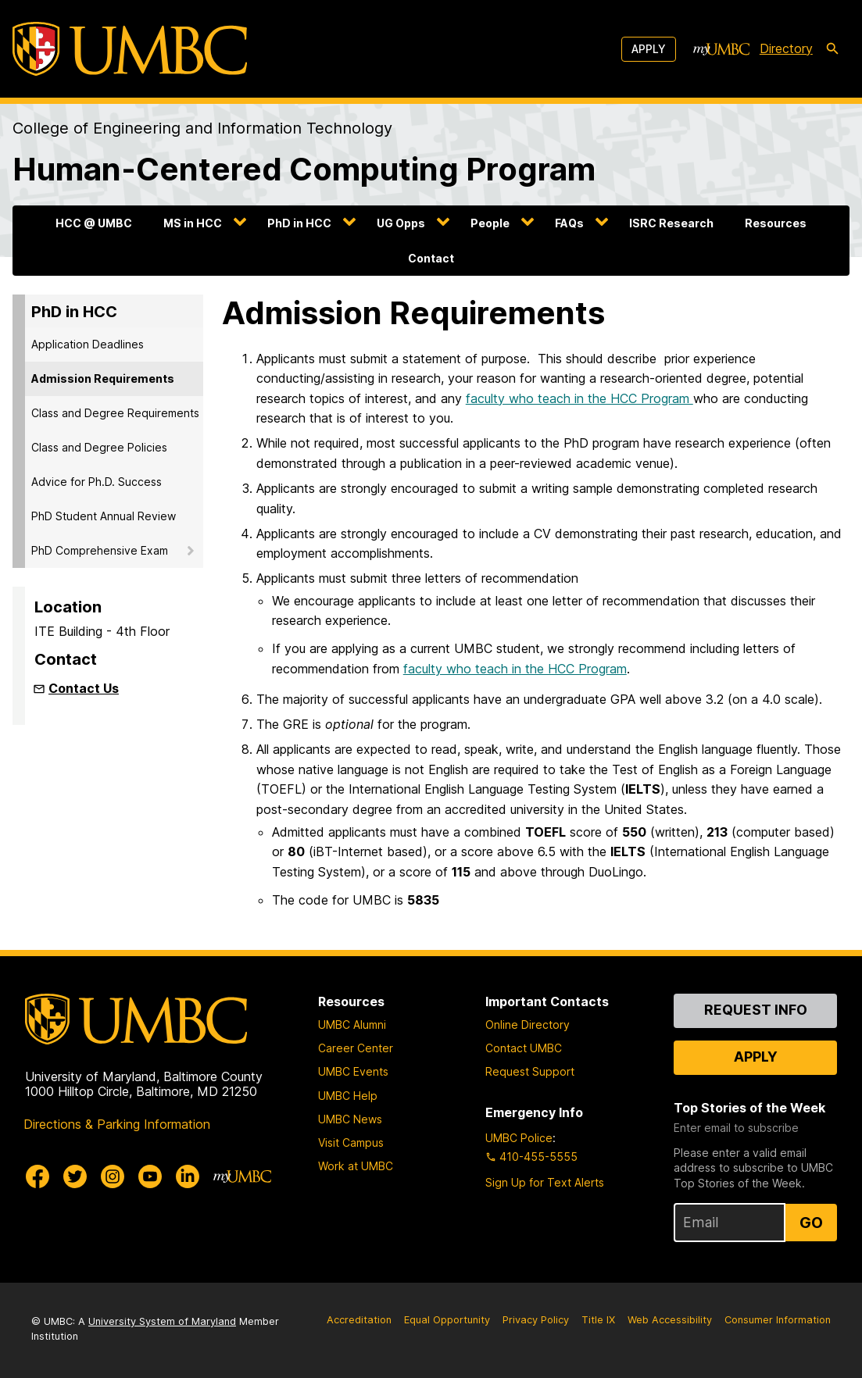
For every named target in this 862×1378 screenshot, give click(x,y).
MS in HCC (192, 223)
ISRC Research (671, 223)
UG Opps (401, 223)
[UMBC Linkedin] (187, 1176)
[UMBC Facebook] (37, 1176)
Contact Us (83, 688)
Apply (648, 48)
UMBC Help (347, 1095)
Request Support (529, 1071)
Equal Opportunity (447, 1320)
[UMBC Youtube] (150, 1176)
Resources (776, 223)
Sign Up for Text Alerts (544, 1182)
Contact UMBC (523, 1048)
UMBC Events (353, 1071)
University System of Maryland (162, 1321)
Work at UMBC (355, 1166)
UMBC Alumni (352, 1024)
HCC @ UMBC (93, 223)
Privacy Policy (536, 1320)
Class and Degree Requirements (115, 412)
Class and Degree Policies (99, 447)
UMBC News (350, 1119)
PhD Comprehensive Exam (99, 550)
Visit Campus (351, 1142)
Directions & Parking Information (116, 1124)
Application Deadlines (87, 344)
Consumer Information (777, 1320)
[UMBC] (129, 48)
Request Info (755, 1009)
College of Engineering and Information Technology (202, 128)
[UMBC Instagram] (112, 1176)
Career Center (355, 1048)
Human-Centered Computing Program (304, 169)
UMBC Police (519, 1137)
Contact (431, 258)
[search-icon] (832, 49)
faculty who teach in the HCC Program (579, 398)
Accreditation (359, 1320)
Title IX (598, 1320)
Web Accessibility (670, 1320)
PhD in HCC (299, 223)
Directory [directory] (786, 48)
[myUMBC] (721, 49)
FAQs (569, 223)
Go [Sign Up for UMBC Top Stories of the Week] (811, 1222)
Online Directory (527, 1024)
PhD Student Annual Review (103, 516)
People (490, 223)
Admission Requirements (102, 378)
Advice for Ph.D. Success (96, 481)
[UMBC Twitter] (75, 1176)
